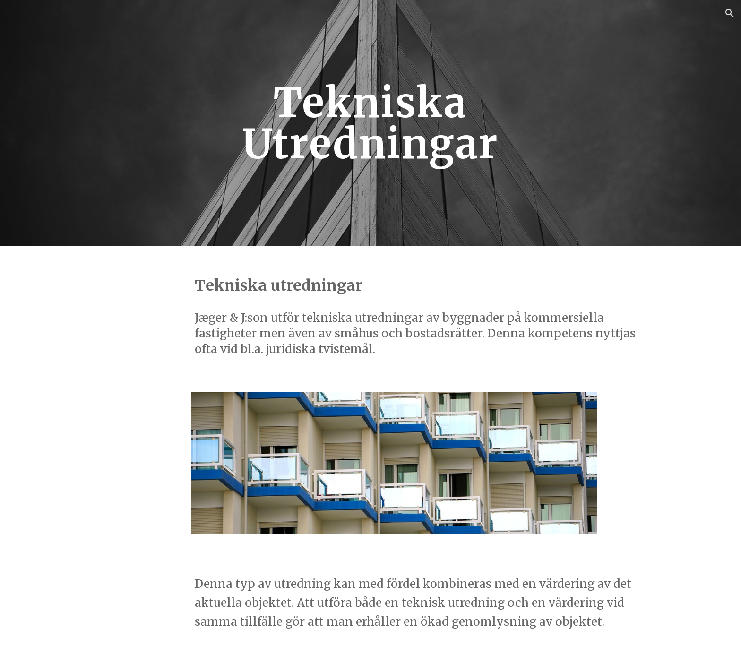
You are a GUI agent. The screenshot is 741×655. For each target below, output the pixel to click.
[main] (370, 123)
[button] (729, 13)
